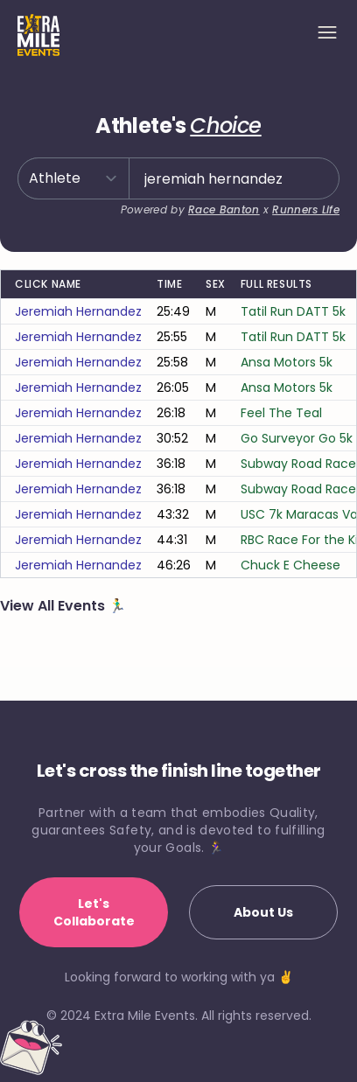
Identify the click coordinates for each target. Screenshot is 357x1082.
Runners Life (306, 209)
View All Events (54, 606)
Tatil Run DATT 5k (293, 311)
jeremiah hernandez (78, 311)
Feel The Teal (281, 413)
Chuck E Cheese (290, 565)
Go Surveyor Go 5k (297, 438)
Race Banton (223, 209)
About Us (263, 912)
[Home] (39, 35)
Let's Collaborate (94, 912)
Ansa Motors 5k (286, 362)
